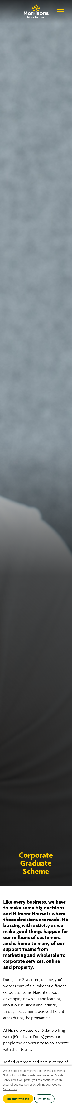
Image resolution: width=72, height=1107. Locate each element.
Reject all (44, 1099)
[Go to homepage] (36, 10)
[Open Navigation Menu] (60, 11)
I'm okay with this (18, 1099)
